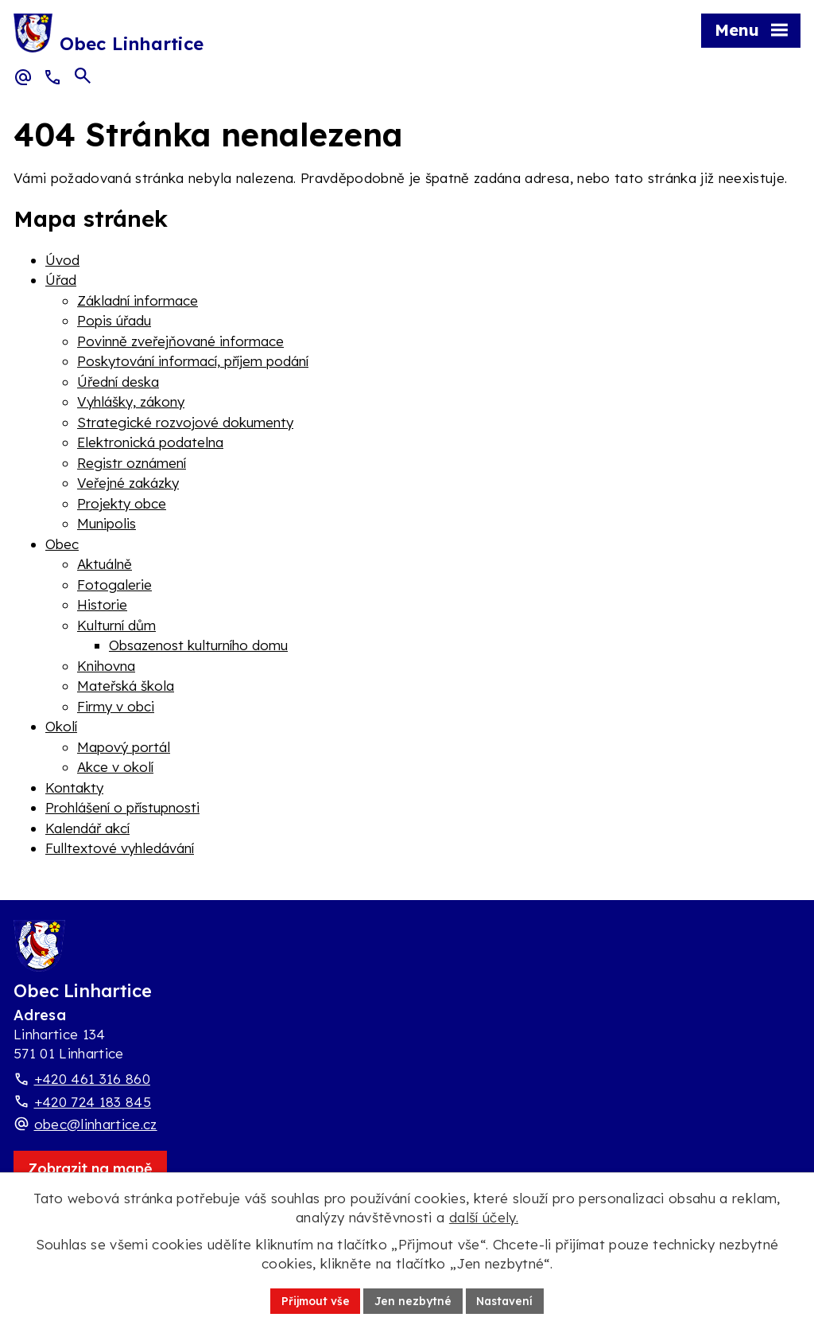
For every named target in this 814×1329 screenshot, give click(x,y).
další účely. (483, 1217)
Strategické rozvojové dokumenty (185, 422)
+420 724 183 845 (92, 1101)
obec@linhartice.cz (95, 1124)
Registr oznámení (131, 462)
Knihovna (106, 665)
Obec (62, 544)
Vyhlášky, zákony (130, 401)
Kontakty (74, 787)
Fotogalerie (114, 584)
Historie (102, 604)
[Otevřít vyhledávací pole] (83, 76)
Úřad (60, 279)
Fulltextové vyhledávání (119, 848)
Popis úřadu (114, 320)
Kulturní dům (116, 625)
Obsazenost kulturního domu (198, 645)
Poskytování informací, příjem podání (192, 361)
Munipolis (106, 523)
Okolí (61, 726)
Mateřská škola (125, 685)
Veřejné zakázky (128, 482)
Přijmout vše (313, 1300)
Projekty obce (121, 503)
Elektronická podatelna (150, 442)
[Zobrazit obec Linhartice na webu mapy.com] (90, 1169)
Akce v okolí (115, 766)
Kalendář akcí (87, 828)
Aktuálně (104, 563)
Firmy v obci (115, 706)
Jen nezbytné (413, 1300)
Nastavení (506, 1300)
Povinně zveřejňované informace (180, 341)
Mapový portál (123, 747)
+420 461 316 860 (92, 1078)
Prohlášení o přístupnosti (122, 807)
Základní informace (137, 300)
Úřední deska (118, 381)
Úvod (62, 259)
